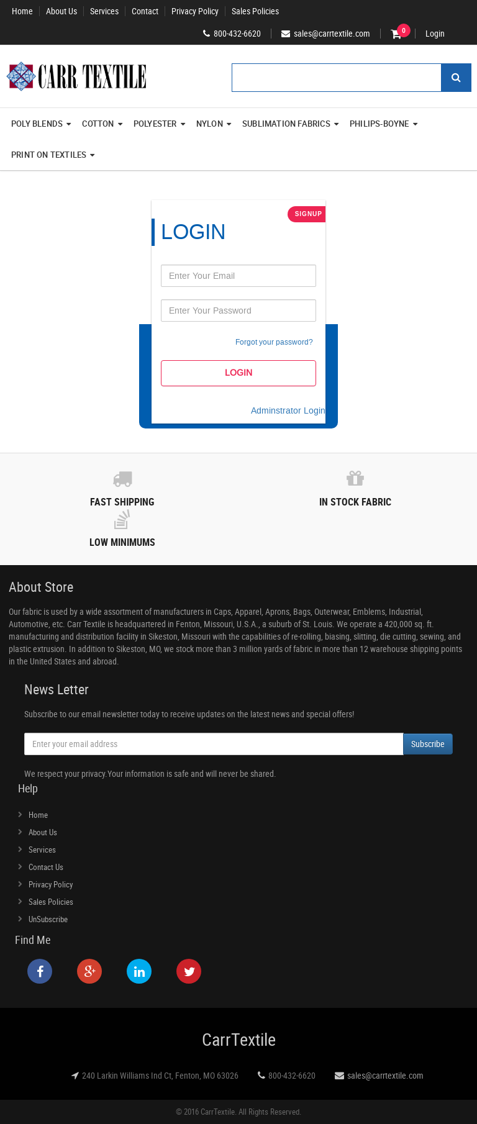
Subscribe (428, 744)
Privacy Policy (195, 11)
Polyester (159, 123)
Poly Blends (41, 123)
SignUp (308, 214)
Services (104, 11)
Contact (145, 11)
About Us (61, 11)
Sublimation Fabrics (290, 123)
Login (435, 34)
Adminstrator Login (288, 411)
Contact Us (46, 866)
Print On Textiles (53, 154)
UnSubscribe (48, 919)
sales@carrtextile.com (385, 1075)
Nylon (213, 123)
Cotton (102, 123)
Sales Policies (255, 11)
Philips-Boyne (383, 123)
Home (22, 11)
